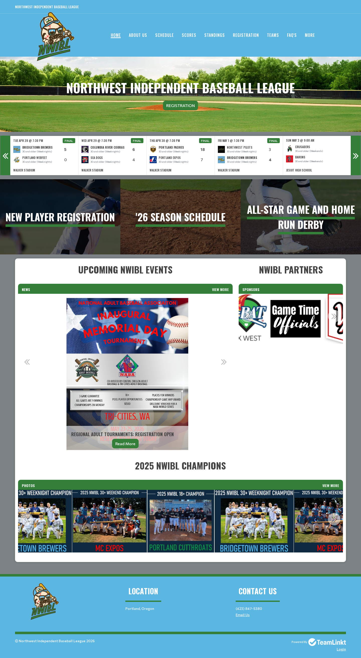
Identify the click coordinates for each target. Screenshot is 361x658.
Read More (125, 443)
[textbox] (125, 269)
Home (116, 35)
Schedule (164, 35)
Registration (246, 35)
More (310, 35)
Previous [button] (5, 155)
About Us (138, 35)
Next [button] (356, 155)
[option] (44, 155)
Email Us (243, 615)
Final (69, 140)
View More (220, 289)
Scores (189, 35)
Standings (214, 35)
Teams (273, 35)
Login (341, 649)
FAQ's (292, 35)
